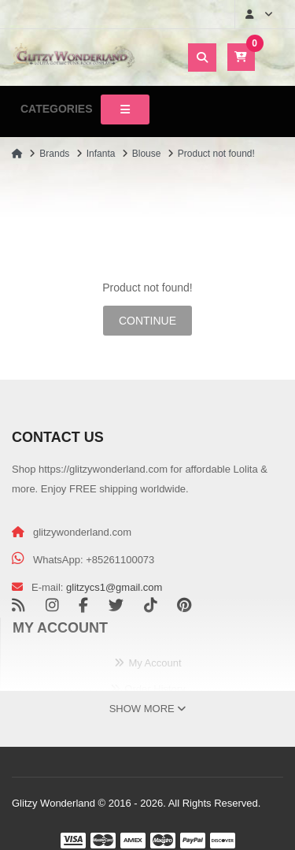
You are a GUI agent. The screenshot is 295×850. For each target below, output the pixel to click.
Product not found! (216, 153)
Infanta (101, 153)
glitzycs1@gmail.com (114, 587)
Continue (147, 320)
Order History (154, 689)
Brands (54, 153)
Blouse (146, 153)
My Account (154, 663)
